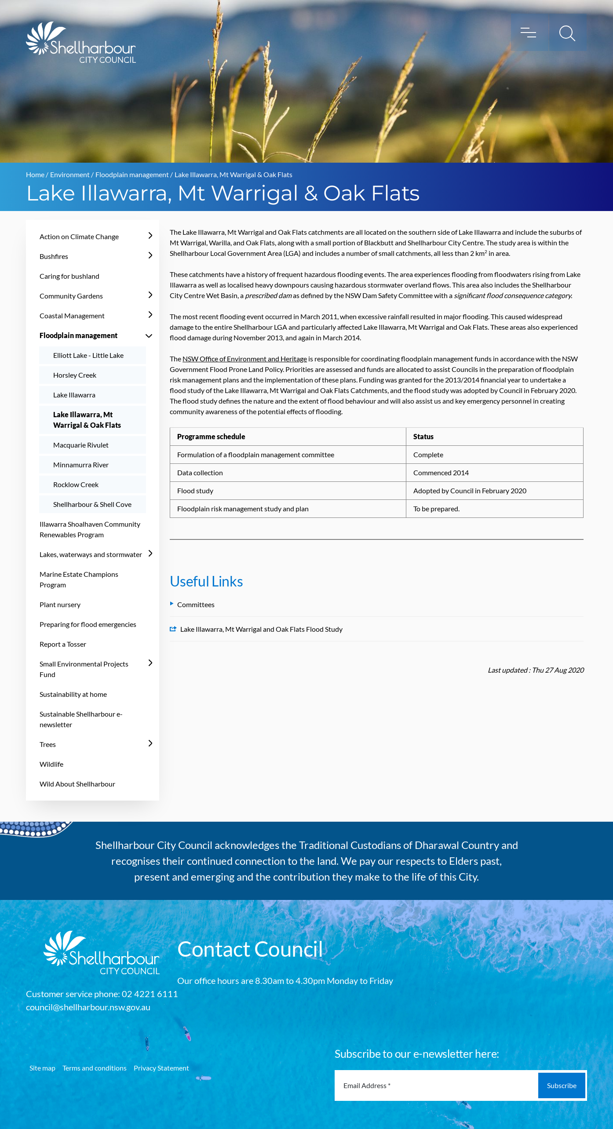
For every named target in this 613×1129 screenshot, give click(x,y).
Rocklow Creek (76, 484)
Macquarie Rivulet (81, 445)
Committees (192, 604)
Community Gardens (71, 295)
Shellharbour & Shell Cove (92, 504)
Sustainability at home (73, 694)
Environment (70, 174)
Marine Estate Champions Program (79, 579)
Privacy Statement (161, 1067)
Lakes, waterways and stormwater (91, 554)
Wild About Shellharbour (77, 783)
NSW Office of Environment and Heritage (244, 358)
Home (35, 174)
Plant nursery (60, 604)
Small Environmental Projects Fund (84, 668)
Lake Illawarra (74, 394)
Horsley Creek (74, 375)
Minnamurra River (81, 464)
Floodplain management (132, 174)
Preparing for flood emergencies (88, 624)
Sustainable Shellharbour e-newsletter (81, 719)
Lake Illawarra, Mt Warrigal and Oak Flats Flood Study (256, 629)
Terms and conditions (94, 1067)
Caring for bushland (69, 276)
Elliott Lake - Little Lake (88, 355)
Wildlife (51, 764)
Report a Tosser (63, 644)
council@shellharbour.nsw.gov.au (88, 1007)
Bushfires (54, 256)
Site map (42, 1067)
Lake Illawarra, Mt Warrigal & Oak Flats (87, 419)
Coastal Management (72, 315)
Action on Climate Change (79, 236)
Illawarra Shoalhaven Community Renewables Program (90, 529)
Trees (48, 744)
